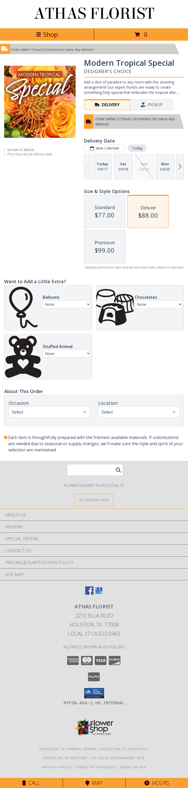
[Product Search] (95, 470)
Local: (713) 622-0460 (94, 633)
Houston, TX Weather (66, 758)
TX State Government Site (118, 758)
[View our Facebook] (89, 593)
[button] (94, 693)
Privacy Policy (56, 767)
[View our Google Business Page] (99, 593)
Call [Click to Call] (31, 782)
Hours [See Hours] (156, 782)
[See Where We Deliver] (94, 499)
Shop (47, 34)
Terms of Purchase (95, 767)
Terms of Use (132, 767)
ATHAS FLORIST (94, 13)
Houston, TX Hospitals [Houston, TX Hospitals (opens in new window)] (125, 749)
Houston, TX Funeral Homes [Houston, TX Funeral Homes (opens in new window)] (68, 749)
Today (137, 148)
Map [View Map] (94, 782)
